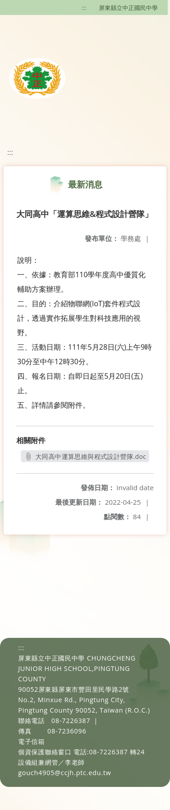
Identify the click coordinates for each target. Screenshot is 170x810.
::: (84, 8)
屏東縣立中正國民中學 (128, 8)
